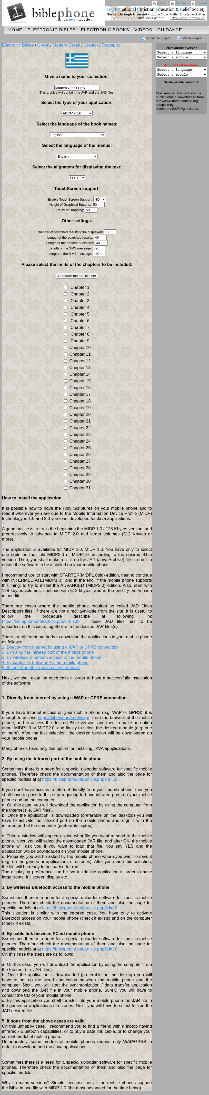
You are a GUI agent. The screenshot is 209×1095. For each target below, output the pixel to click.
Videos (143, 30)
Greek (43, 45)
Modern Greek (66, 45)
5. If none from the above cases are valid (41, 667)
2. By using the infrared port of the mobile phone (48, 652)
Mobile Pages (192, 38)
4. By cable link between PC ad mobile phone (45, 662)
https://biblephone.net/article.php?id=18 (79, 779)
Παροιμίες (111, 45)
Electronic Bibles (51, 30)
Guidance (169, 30)
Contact (202, 3)
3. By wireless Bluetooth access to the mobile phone (52, 657)
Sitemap (181, 3)
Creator (91, 45)
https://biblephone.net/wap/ (63, 717)
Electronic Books (105, 30)
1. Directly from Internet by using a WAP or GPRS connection (60, 647)
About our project (158, 38)
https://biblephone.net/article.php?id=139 (41, 621)
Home (162, 3)
